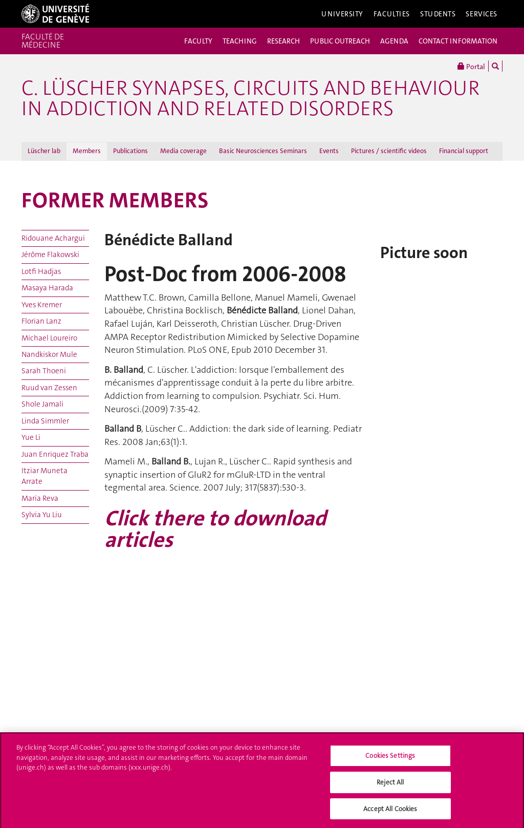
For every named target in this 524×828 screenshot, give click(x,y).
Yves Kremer (41, 305)
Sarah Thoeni (43, 371)
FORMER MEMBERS (114, 200)
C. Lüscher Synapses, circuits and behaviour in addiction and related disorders (250, 98)
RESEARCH (283, 41)
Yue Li (30, 437)
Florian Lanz (41, 321)
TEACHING (240, 41)
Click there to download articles (215, 529)
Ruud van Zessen (49, 388)
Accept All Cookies (390, 812)
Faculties (392, 13)
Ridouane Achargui (53, 238)
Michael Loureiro (49, 338)
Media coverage (183, 150)
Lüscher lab (44, 150)
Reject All (390, 785)
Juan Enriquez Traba (55, 454)
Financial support (463, 150)
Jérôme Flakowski (50, 254)
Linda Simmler (45, 421)
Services (481, 13)
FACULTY (198, 41)
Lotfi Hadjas (41, 271)
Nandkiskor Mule (49, 354)
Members (87, 150)
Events (329, 150)
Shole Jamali (42, 404)
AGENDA (394, 41)
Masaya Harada (47, 288)
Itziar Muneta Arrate (44, 475)
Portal (471, 66)
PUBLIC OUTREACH (340, 41)
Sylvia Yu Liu (41, 514)
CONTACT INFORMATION (458, 41)
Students (438, 13)
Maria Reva (39, 498)
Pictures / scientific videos (389, 150)
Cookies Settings (390, 758)
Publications (130, 150)
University (342, 13)
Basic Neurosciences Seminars (263, 150)
